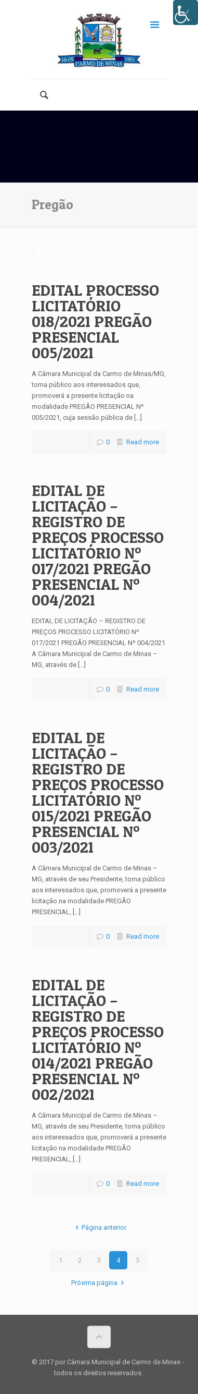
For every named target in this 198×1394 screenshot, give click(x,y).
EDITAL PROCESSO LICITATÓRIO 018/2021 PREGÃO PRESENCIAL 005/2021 (95, 321)
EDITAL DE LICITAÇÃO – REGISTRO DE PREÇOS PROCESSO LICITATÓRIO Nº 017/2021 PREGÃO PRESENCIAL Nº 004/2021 (98, 545)
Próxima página (99, 1283)
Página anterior (99, 1227)
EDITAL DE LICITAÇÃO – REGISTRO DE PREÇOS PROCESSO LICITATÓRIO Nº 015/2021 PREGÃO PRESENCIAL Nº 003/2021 (98, 792)
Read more (142, 442)
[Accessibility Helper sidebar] (185, 12)
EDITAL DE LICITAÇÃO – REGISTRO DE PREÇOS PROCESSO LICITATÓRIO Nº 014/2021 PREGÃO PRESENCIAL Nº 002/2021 (98, 1039)
